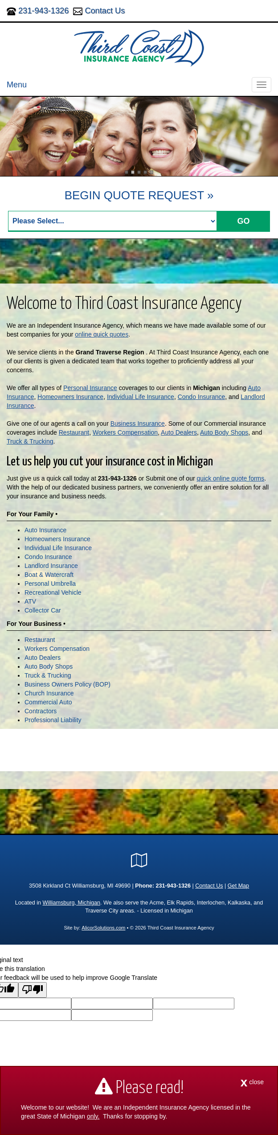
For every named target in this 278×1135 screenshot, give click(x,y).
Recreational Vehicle (53, 592)
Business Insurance (137, 423)
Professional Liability (53, 720)
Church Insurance (49, 693)
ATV (30, 601)
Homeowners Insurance (70, 396)
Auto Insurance (45, 530)
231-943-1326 (43, 10)
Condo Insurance (201, 396)
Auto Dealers (179, 432)
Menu (17, 84)
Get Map (238, 886)
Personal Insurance (90, 387)
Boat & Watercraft (49, 574)
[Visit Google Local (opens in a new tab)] (139, 860)
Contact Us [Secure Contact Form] (209, 886)
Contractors (41, 711)
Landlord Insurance (51, 565)
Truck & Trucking (30, 441)
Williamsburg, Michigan (71, 903)
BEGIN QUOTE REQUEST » (139, 195)
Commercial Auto (48, 702)
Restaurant (74, 432)
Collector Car (43, 610)
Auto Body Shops (224, 432)
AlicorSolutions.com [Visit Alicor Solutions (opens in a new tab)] (103, 927)
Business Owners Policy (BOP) (67, 684)
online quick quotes (101, 334)
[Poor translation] (32, 990)
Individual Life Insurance (140, 396)
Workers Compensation (125, 432)
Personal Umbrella (50, 583)
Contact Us (105, 10)
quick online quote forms (231, 478)
